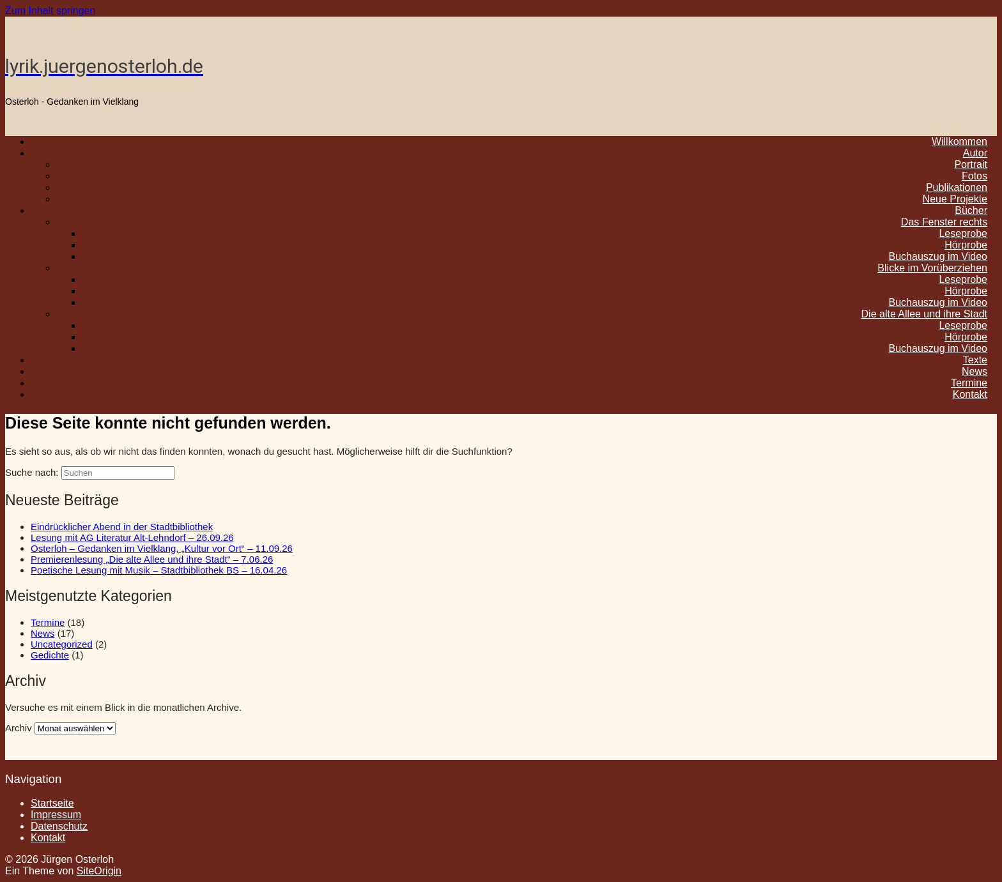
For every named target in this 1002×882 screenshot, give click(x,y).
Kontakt (970, 394)
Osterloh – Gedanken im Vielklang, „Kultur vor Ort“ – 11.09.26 (162, 548)
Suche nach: (31, 472)
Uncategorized (62, 644)
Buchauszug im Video (938, 348)
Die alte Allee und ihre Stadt (924, 313)
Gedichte (50, 655)
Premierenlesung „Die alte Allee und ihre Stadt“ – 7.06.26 (152, 559)
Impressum (56, 814)
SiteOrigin (99, 870)
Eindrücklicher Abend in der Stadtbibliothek (122, 526)
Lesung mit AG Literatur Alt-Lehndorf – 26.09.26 (132, 537)
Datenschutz (59, 826)
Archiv (18, 727)
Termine (48, 622)
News (43, 633)
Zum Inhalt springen (50, 10)
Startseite (52, 803)
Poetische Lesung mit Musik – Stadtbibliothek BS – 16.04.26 (159, 570)
